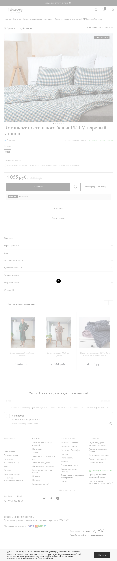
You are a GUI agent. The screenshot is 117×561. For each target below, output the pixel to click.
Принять (102, 555)
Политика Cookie (45, 558)
